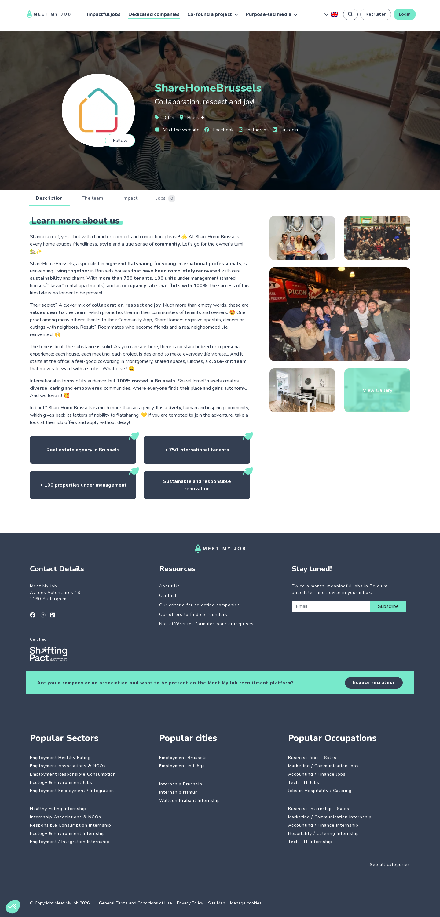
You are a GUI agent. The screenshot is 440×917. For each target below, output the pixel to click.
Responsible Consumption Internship (70, 825)
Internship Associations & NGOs (65, 817)
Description (49, 198)
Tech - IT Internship (310, 842)
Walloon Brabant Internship (189, 800)
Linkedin (285, 129)
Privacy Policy (190, 903)
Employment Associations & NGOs (68, 766)
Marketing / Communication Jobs (323, 766)
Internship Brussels (180, 784)
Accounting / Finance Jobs (317, 774)
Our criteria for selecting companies (199, 605)
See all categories (390, 865)
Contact (168, 595)
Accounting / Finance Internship (323, 825)
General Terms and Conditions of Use (135, 903)
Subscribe (388, 606)
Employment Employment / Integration (72, 791)
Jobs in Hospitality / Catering (320, 791)
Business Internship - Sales (318, 809)
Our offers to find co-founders (193, 614)
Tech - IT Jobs (303, 782)
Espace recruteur (374, 682)
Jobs (168, 198)
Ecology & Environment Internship (67, 833)
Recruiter (375, 14)
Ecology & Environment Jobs (61, 782)
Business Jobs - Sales (312, 758)
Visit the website (177, 129)
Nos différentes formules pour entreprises (206, 624)
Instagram (253, 129)
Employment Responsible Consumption (73, 774)
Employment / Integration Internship (69, 842)
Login (405, 14)
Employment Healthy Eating (60, 758)
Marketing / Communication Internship (330, 817)
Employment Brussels (183, 758)
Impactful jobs (104, 14)
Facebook (219, 129)
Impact (131, 198)
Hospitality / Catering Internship (323, 833)
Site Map (216, 903)
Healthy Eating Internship (58, 809)
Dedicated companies (154, 14)
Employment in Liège (182, 766)
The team (94, 198)
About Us (169, 586)
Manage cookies (246, 903)
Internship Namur (178, 792)
